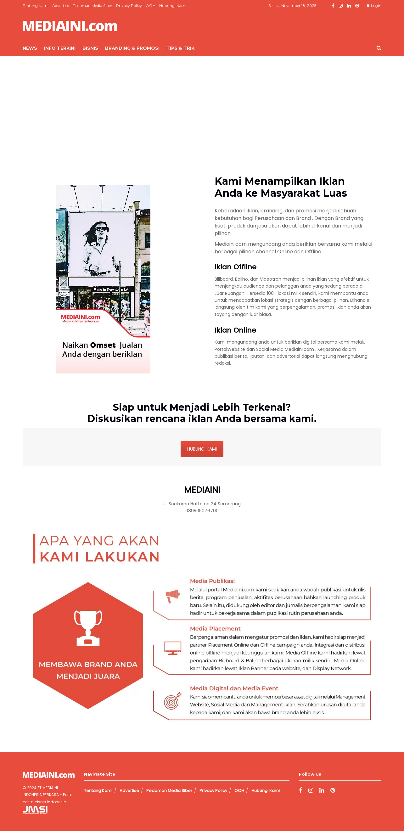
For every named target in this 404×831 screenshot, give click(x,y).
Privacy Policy (129, 5)
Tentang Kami (35, 5)
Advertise (60, 5)
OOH (150, 5)
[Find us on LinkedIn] (321, 790)
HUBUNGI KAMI (202, 449)
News (30, 48)
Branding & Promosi (132, 48)
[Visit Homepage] (70, 26)
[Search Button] (379, 48)
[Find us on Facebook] (300, 790)
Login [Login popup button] (374, 5)
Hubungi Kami (172, 5)
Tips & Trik (180, 48)
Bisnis (90, 48)
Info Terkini (60, 48)
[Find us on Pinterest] (332, 790)
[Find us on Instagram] (310, 790)
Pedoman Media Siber (92, 5)
